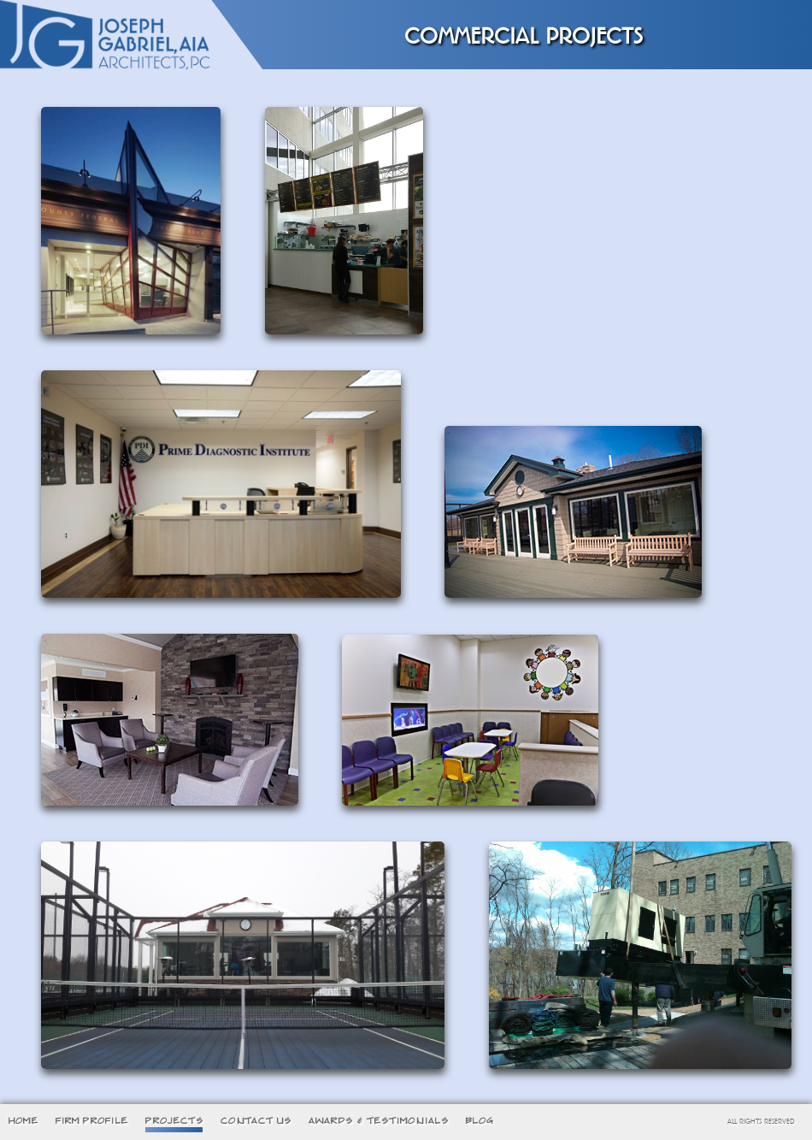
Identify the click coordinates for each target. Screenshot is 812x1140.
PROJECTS (174, 1120)
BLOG (480, 1120)
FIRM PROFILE (92, 1120)
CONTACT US (256, 1120)
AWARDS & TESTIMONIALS (379, 1120)
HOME (23, 1120)
